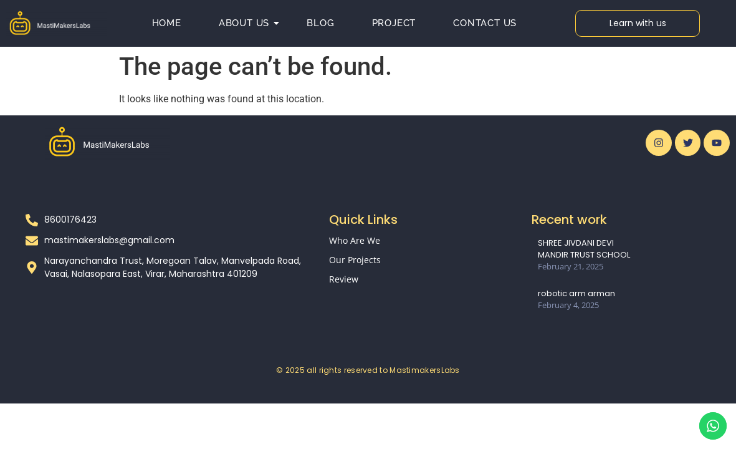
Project (394, 23)
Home (166, 23)
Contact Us (485, 23)
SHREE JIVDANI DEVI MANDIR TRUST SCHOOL (584, 249)
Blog (320, 23)
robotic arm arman (576, 293)
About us (249, 23)
